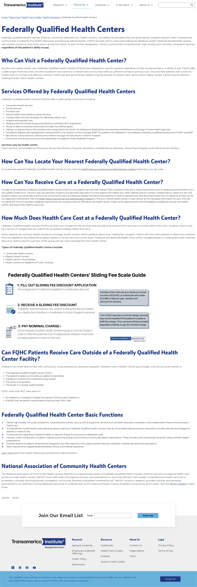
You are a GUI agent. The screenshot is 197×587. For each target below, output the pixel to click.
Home (5, 17)
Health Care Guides (31, 17)
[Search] (174, 5)
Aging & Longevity (82, 545)
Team (133, 556)
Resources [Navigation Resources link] (79, 4)
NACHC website (178, 483)
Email (90, 515)
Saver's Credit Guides (113, 561)
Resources (14, 17)
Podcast (105, 556)
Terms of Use (165, 550)
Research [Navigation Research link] (58, 5)
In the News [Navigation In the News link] (123, 5)
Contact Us (136, 545)
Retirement (78, 564)
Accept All (170, 579)
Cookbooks (107, 545)
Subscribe (148, 515)
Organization (137, 550)
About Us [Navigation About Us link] (144, 5)
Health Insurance (52, 17)
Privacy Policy (166, 545)
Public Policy (79, 559)
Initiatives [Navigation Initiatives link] (100, 5)
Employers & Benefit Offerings (83, 552)
